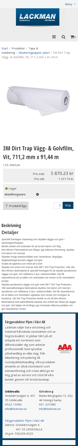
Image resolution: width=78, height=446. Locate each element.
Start (5, 48)
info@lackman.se (16, 409)
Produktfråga (16, 206)
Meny (68, 4)
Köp (68, 205)
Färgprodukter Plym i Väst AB (24, 420)
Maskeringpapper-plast (34, 52)
